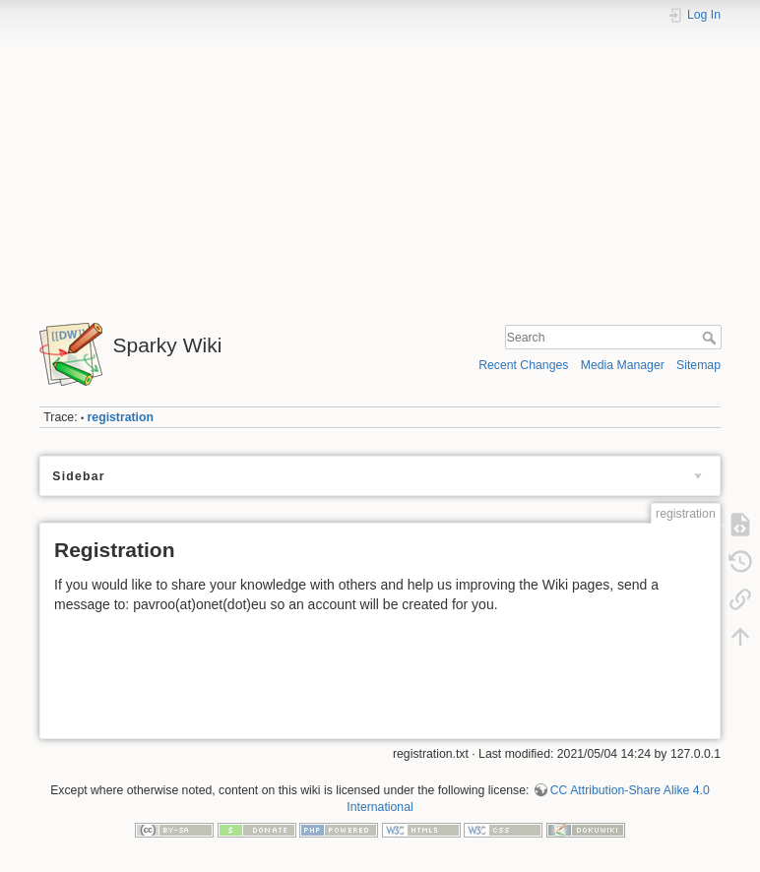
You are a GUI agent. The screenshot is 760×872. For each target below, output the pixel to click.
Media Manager (623, 365)
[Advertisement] (380, 165)
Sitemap (698, 365)
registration (121, 417)
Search (711, 337)
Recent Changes (523, 365)
